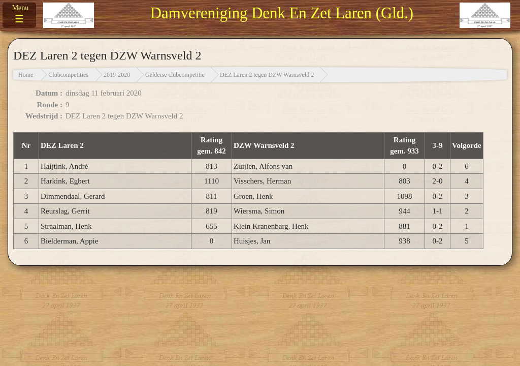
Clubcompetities (68, 74)
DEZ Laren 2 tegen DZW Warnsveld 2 (267, 74)
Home (25, 74)
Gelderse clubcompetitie (175, 74)
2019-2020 (117, 74)
